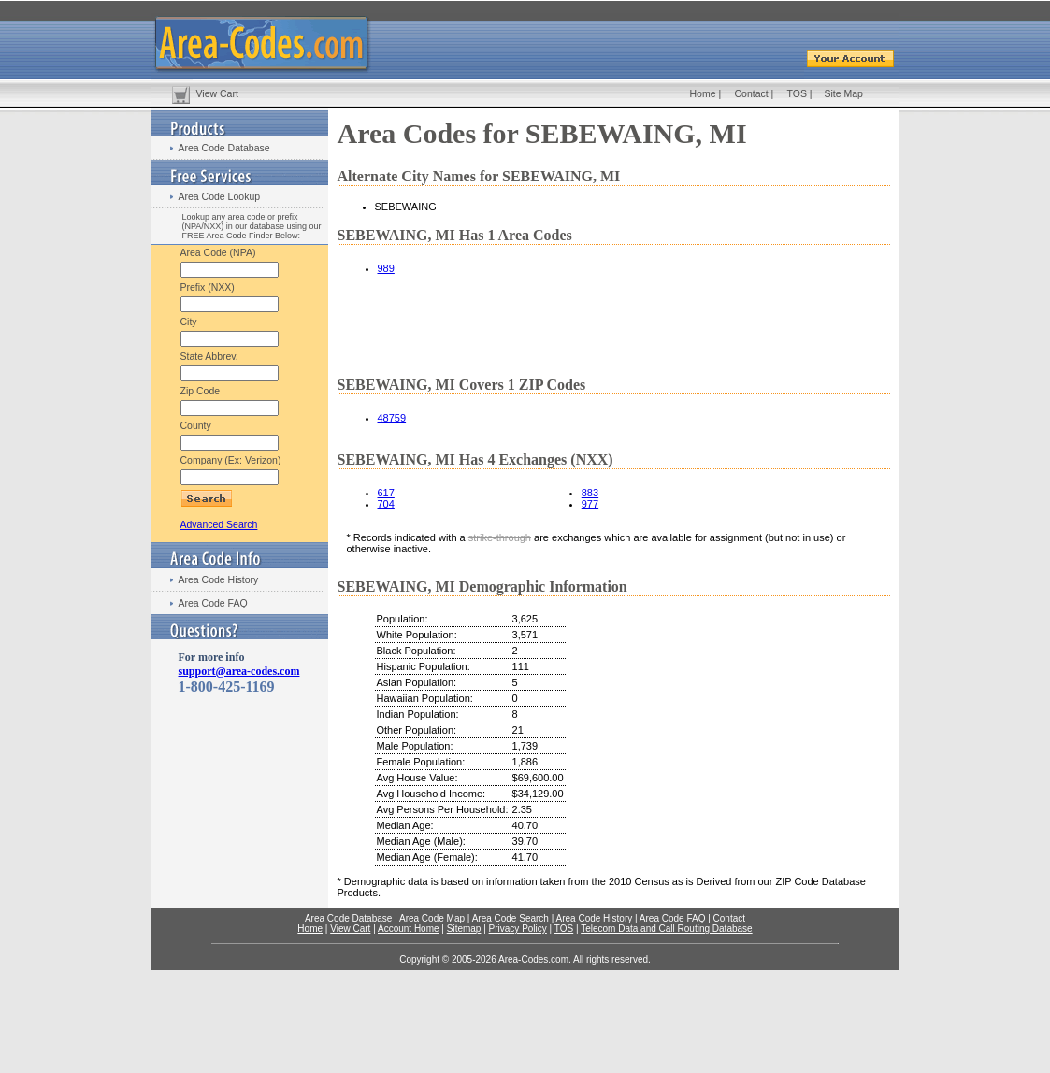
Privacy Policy (518, 928)
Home (703, 93)
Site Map (844, 93)
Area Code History (219, 579)
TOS (797, 93)
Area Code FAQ (213, 602)
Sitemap (464, 928)
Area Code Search (510, 918)
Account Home (408, 928)
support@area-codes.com (239, 671)
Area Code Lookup (220, 196)
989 (386, 268)
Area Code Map (432, 918)
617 (386, 492)
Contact (752, 93)
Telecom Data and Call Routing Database (666, 928)
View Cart (217, 93)
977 (590, 503)
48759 (392, 417)
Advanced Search (219, 524)
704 (386, 503)
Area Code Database (224, 147)
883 (590, 492)
